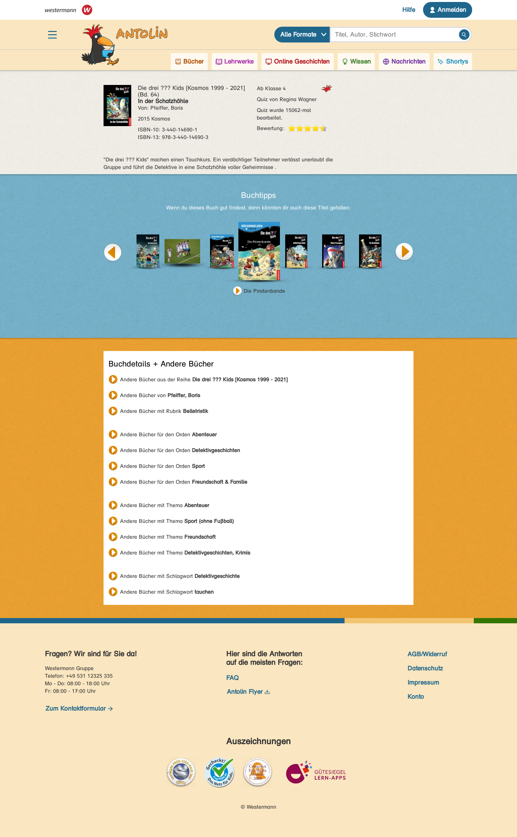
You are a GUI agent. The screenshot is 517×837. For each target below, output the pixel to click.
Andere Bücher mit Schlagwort (180, 576)
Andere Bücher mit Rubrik (164, 411)
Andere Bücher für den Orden (168, 434)
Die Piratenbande (264, 291)
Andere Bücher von (160, 395)
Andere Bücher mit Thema (164, 505)
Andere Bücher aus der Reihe (204, 379)
